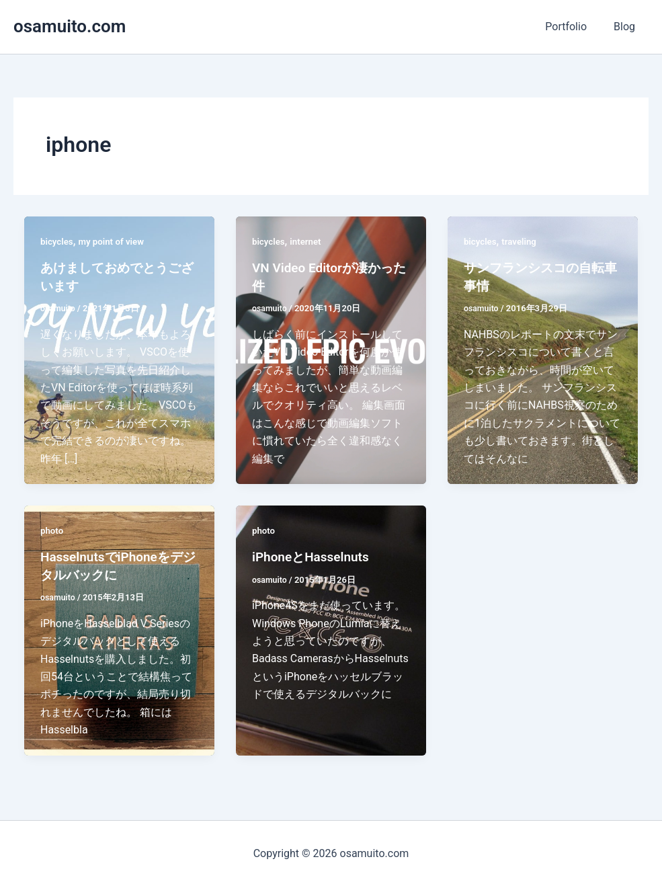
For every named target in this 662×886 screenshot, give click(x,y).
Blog (627, 26)
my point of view (114, 241)
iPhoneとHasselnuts (313, 556)
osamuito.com (69, 26)
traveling (521, 241)
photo (52, 529)
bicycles (57, 241)
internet (308, 241)
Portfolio (574, 26)
